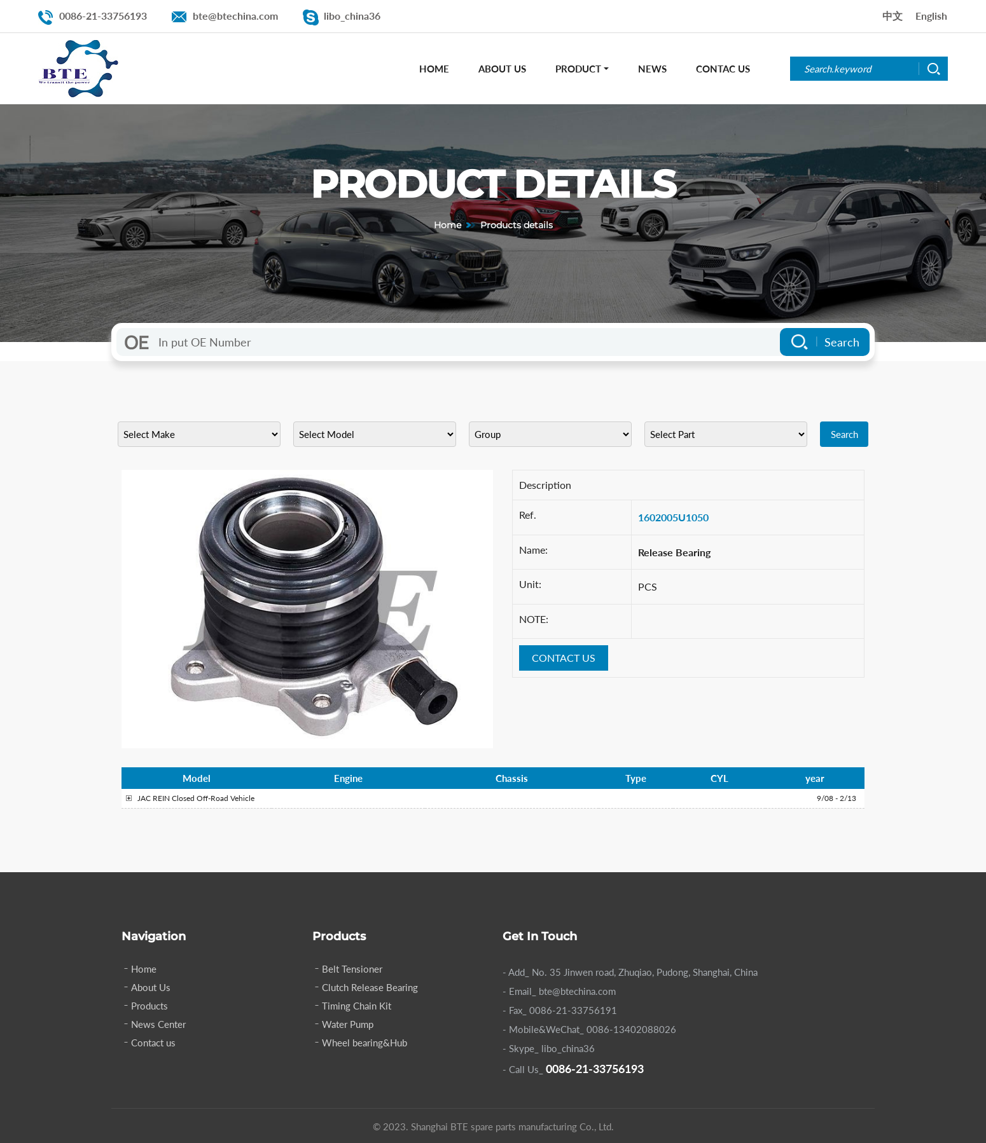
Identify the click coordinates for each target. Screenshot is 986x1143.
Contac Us (723, 68)
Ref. (527, 515)
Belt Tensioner (352, 969)
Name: (533, 550)
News (652, 68)
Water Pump (347, 1024)
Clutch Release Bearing (370, 987)
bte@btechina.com (235, 16)
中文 (892, 16)
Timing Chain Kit (356, 1005)
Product (578, 68)
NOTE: (533, 619)
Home (434, 68)
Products (149, 1005)
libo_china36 (352, 16)
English (931, 16)
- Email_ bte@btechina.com (559, 991)
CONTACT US (563, 658)
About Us (502, 68)
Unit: (530, 584)
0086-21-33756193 (103, 16)
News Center (158, 1024)
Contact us (153, 1042)
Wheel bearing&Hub (364, 1042)
